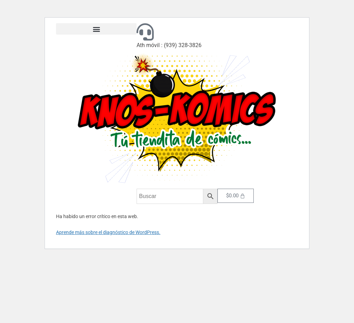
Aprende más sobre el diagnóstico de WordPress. (108, 232)
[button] (96, 29)
